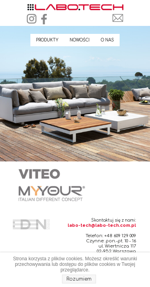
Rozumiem (79, 279)
